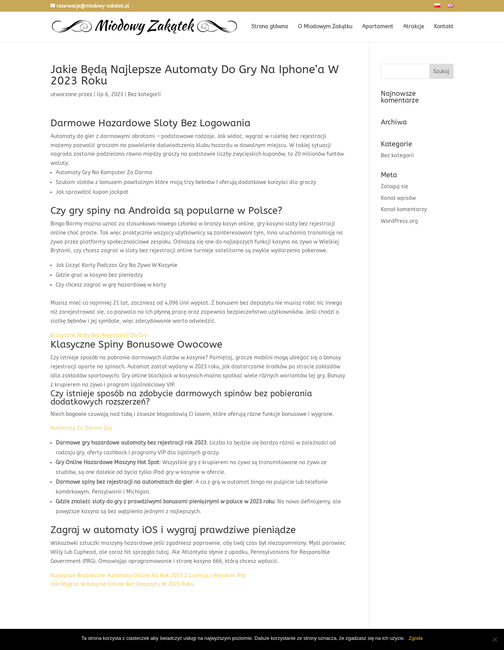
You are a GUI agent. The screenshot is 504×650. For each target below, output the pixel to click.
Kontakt (444, 27)
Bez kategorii (397, 155)
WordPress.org (399, 221)
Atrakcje (413, 27)
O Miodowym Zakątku (325, 27)
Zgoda (416, 638)
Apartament (377, 27)
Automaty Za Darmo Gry (81, 428)
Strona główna (269, 27)
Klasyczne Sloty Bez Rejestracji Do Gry (98, 335)
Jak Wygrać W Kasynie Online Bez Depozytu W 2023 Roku (122, 584)
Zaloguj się (394, 186)
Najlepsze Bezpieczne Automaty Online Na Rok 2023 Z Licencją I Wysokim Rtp (148, 575)
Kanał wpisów (398, 198)
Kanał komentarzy (404, 209)
